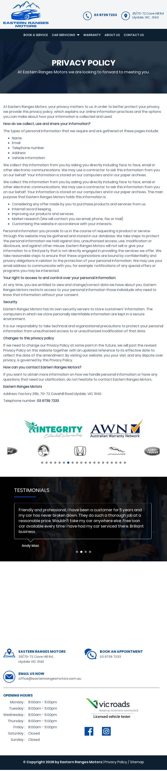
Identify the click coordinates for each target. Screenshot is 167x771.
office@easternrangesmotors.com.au (49, 679)
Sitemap (137, 762)
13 (94, 463)
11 (86, 463)
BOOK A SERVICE (35, 35)
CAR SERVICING (65, 35)
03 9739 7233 (110, 657)
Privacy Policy (115, 762)
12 (90, 463)
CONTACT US (134, 35)
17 (112, 463)
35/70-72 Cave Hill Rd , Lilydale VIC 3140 (36, 660)
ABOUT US (112, 35)
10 (81, 463)
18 (116, 463)
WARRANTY (92, 35)
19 (120, 463)
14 (99, 463)
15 (103, 463)
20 (125, 463)
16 (107, 463)
